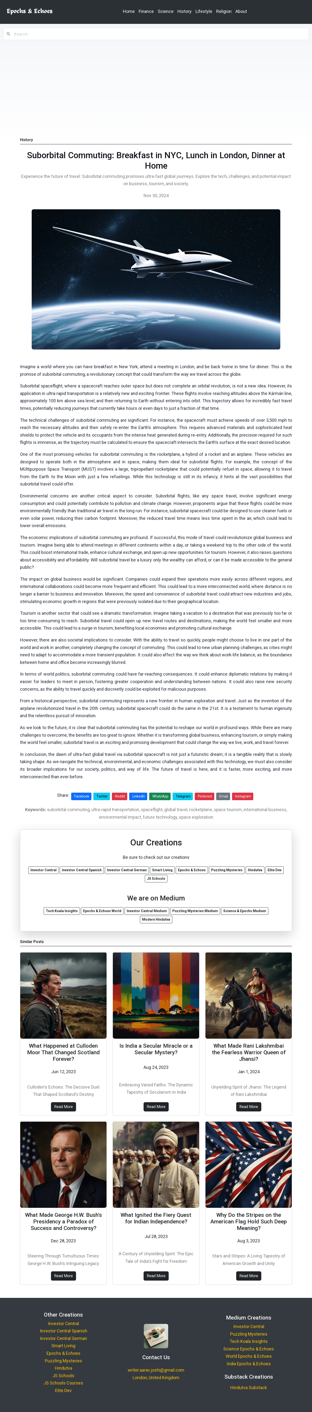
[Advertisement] (156, 78)
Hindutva (63, 1368)
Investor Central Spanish (63, 1330)
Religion (224, 11)
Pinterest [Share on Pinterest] (205, 796)
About (241, 11)
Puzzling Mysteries (63, 1360)
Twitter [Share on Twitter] (102, 796)
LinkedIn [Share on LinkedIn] (138, 796)
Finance (146, 11)
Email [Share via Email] (223, 796)
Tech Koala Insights (249, 1341)
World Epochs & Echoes (249, 1356)
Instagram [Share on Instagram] (243, 796)
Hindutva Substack (248, 1387)
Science (166, 11)
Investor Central (63, 1323)
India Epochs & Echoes (249, 1363)
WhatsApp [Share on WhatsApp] (160, 796)
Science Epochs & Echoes (248, 1348)
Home (129, 11)
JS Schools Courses (63, 1382)
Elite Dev (63, 1390)
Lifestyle (203, 11)
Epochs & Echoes (63, 1353)
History (184, 11)
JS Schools (63, 1375)
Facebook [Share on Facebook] (81, 796)
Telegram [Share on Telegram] (183, 796)
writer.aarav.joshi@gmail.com (156, 1370)
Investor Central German (63, 1338)
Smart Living (63, 1345)
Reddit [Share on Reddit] (120, 796)
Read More (63, 1106)
